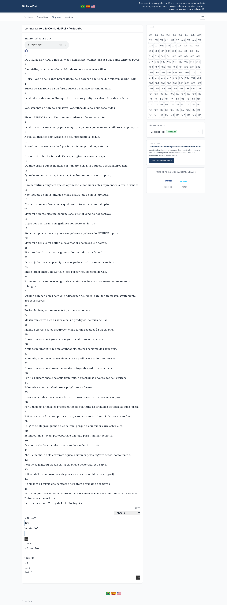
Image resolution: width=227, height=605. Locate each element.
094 (163, 88)
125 (172, 104)
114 (166, 99)
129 (193, 104)
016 (183, 40)
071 (187, 72)
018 (194, 40)
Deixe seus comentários (40, 498)
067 (163, 72)
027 (191, 45)
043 (180, 56)
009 (199, 35)
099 (193, 88)
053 (186, 61)
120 (198, 99)
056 (151, 67)
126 (177, 104)
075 (157, 77)
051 (174, 61)
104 (166, 94)
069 (175, 72)
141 (150, 115)
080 (187, 77)
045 (192, 56)
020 (151, 45)
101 (150, 94)
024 (174, 45)
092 (151, 88)
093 (157, 88)
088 (181, 83)
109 (194, 94)
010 (150, 40)
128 (188, 104)
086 (169, 83)
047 (151, 61)
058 (163, 67)
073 (199, 72)
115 (172, 99)
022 (162, 45)
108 (188, 94)
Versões (69, 17)
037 (197, 51)
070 (181, 72)
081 (193, 77)
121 (150, 104)
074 (151, 77)
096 (175, 88)
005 (174, 35)
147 (183, 115)
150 (199, 115)
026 (185, 45)
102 (156, 94)
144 (166, 115)
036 (191, 51)
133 (161, 110)
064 (198, 67)
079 (181, 77)
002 (156, 35)
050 (169, 61)
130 (198, 104)
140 (199, 110)
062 (186, 67)
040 (163, 56)
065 (151, 72)
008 (193, 35)
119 (193, 99)
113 (161, 99)
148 (188, 115)
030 (157, 51)
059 (169, 67)
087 (175, 83)
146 (177, 115)
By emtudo (27, 601)
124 (166, 104)
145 (172, 115)
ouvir (50, 38)
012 (161, 40)
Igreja (56, 17)
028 (197, 45)
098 (187, 88)
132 (156, 110)
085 (163, 83)
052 (180, 61)
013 (166, 40)
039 (157, 56)
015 (177, 40)
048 (157, 61)
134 (166, 110)
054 (192, 61)
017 (188, 40)
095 (169, 88)
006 (180, 35)
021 (156, 45)
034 (180, 51)
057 (157, 67)
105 (172, 94)
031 (162, 51)
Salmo (29, 38)
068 (169, 72)
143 (161, 115)
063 (192, 67)
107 (183, 94)
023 (168, 45)
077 (169, 77)
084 (157, 83)
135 (172, 110)
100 (199, 88)
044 (186, 56)
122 (156, 104)
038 (151, 56)
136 (177, 110)
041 (168, 56)
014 (172, 40)
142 (156, 115)
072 (193, 72)
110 (199, 94)
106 (177, 94)
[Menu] (202, 17)
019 (199, 40)
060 (175, 67)
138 (188, 110)
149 (194, 115)
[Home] (28, 17)
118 (188, 99)
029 (151, 51)
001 (150, 35)
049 (163, 61)
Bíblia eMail (29, 6)
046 (198, 56)
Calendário (42, 17)
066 (157, 72)
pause (42, 38)
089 (187, 83)
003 (162, 35)
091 (199, 83)
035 (185, 51)
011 (156, 40)
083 (151, 83)
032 (168, 51)
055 (198, 61)
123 (161, 104)
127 (182, 104)
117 (182, 99)
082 (199, 77)
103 (161, 94)
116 (177, 99)
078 (175, 77)
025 (180, 45)
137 (182, 110)
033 (174, 51)
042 (174, 56)
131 (150, 110)
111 (151, 99)
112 (156, 99)
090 (193, 83)
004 (168, 35)
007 (187, 35)
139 (193, 110)
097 (181, 88)
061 (180, 67)
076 (163, 77)
